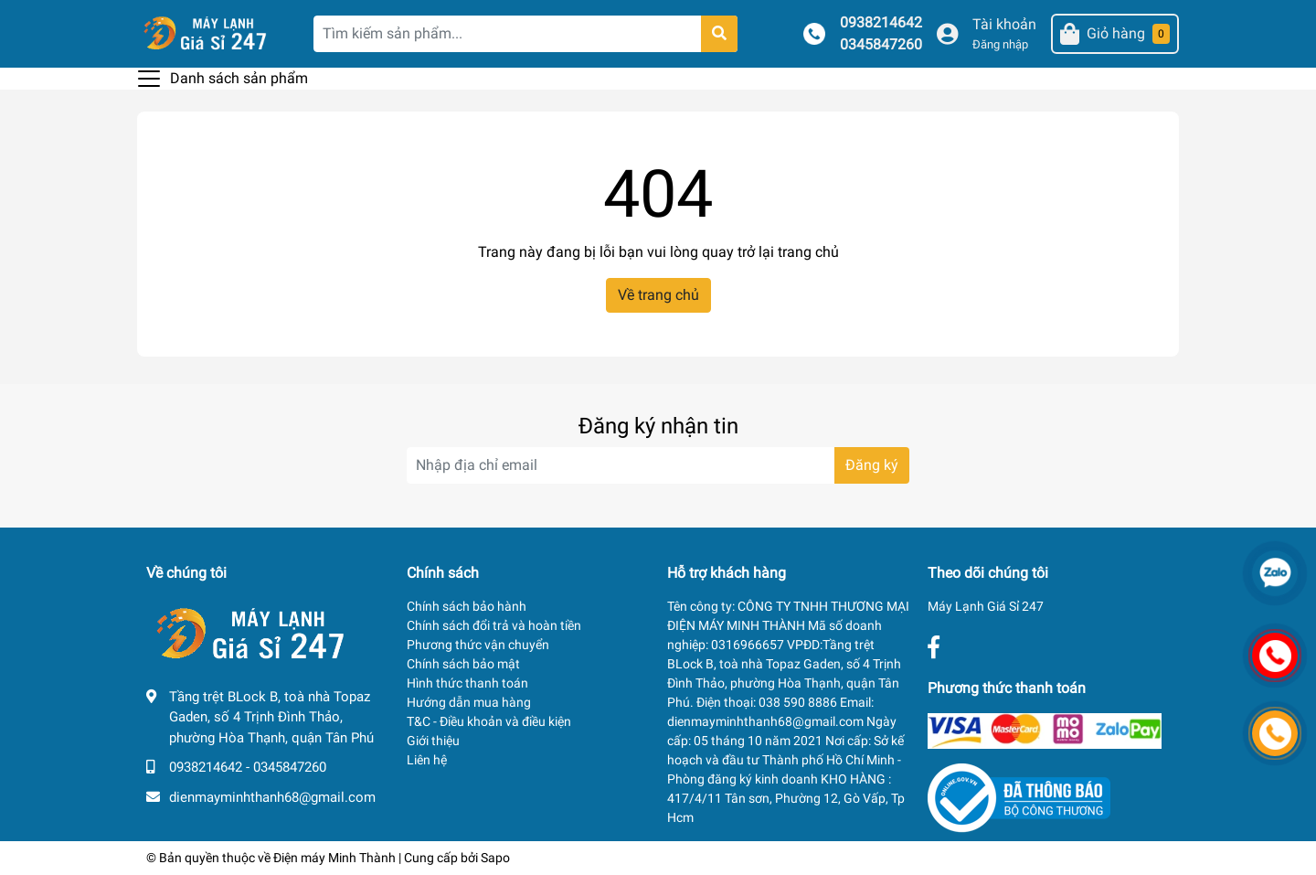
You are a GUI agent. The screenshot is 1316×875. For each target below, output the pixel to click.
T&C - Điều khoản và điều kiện (489, 721)
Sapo (495, 857)
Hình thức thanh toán (467, 683)
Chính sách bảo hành (466, 606)
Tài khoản (1004, 24)
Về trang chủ (658, 295)
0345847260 (881, 44)
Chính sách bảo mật (463, 663)
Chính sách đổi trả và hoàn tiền (494, 625)
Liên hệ (427, 759)
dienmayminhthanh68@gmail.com (272, 797)
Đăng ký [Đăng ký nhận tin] (871, 465)
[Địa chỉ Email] (658, 465)
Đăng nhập (1000, 44)
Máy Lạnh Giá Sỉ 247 (986, 606)
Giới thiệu (433, 740)
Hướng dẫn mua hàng (469, 702)
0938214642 (881, 22)
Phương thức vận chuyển (478, 644)
